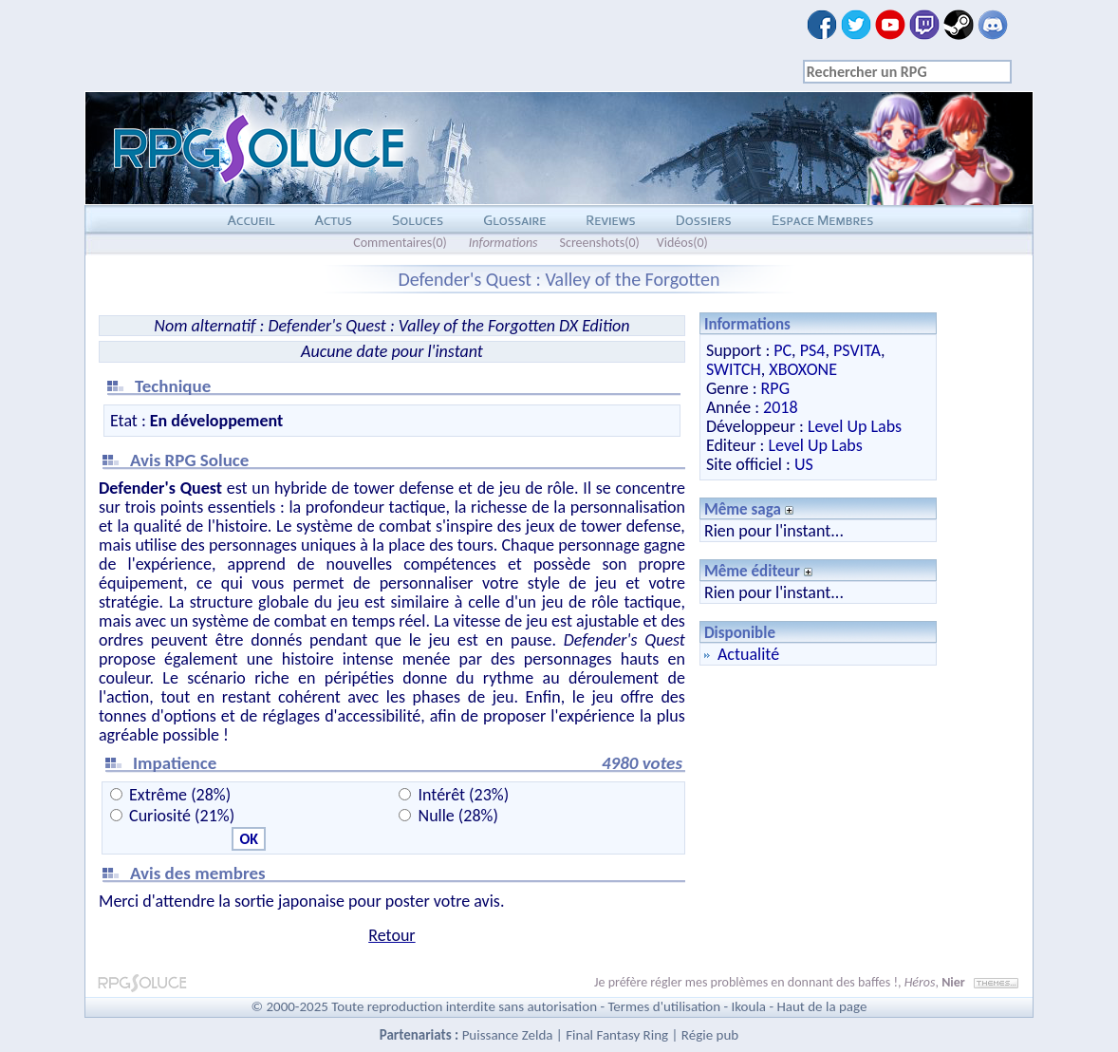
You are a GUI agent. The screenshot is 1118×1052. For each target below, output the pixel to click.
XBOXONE (803, 369)
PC (782, 350)
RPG (775, 388)
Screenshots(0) (600, 243)
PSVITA (857, 350)
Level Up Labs (855, 426)
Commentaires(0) (400, 243)
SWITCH (733, 369)
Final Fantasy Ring (617, 1034)
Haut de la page (821, 1006)
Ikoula (749, 1006)
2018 (780, 407)
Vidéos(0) (682, 243)
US (803, 464)
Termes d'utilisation (663, 1006)
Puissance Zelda (507, 1034)
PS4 (813, 350)
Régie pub (709, 1034)
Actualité (748, 654)
